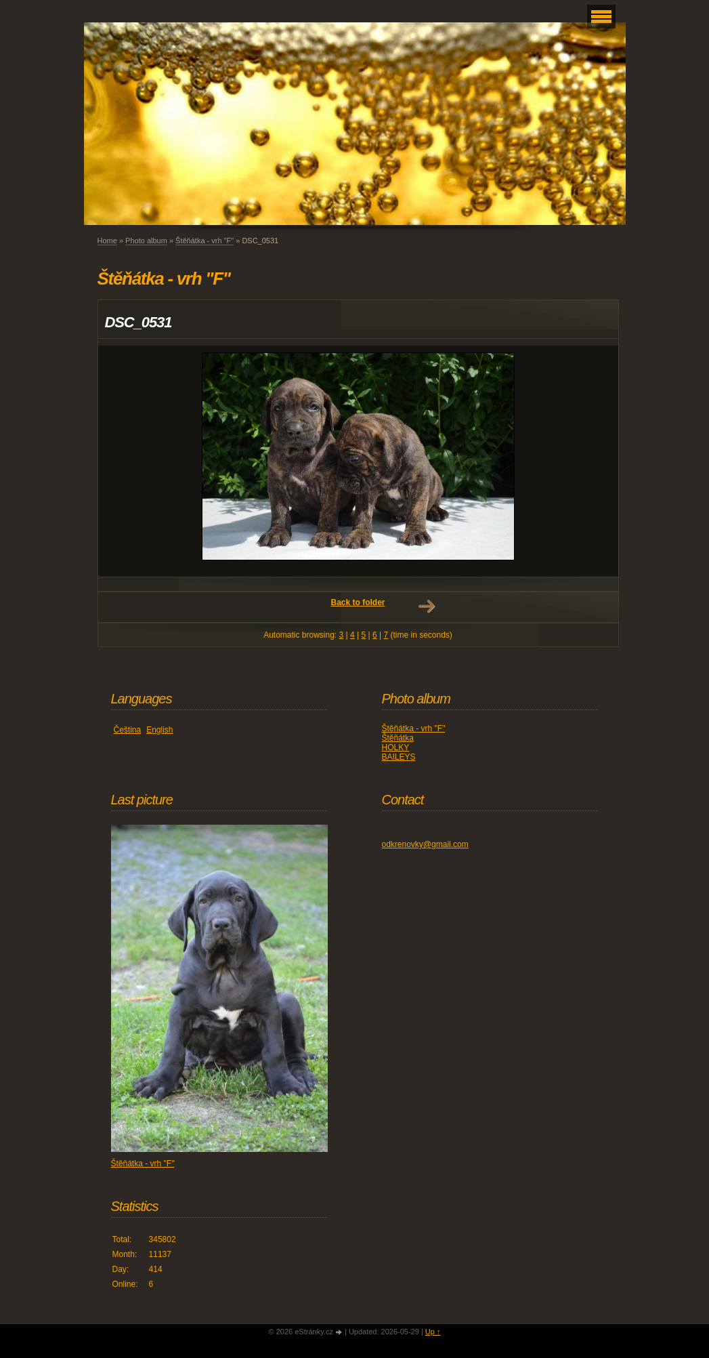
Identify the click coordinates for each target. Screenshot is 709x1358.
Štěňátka (398, 738)
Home (107, 240)
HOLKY (396, 747)
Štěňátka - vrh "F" (204, 240)
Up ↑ (433, 1332)
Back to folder (357, 602)
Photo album (146, 240)
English (159, 730)
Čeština (128, 730)
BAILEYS (399, 757)
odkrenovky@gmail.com (425, 844)
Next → (426, 606)
